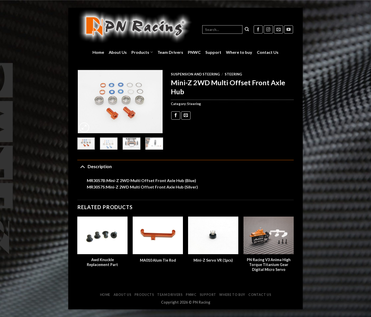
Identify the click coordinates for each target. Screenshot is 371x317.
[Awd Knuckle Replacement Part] (102, 235)
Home (98, 52)
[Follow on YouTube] (288, 29)
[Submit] (246, 29)
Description (94, 166)
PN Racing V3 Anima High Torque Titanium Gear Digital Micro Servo (269, 264)
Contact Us (268, 52)
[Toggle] (82, 166)
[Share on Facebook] (175, 115)
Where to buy (239, 52)
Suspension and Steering (195, 74)
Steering (233, 74)
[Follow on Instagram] (268, 29)
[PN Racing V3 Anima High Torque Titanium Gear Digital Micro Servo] (268, 235)
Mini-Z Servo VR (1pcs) (213, 260)
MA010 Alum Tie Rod (158, 260)
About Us (118, 52)
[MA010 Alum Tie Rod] (158, 235)
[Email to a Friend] (185, 115)
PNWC (194, 52)
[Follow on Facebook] (258, 29)
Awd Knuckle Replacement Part (102, 262)
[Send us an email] (278, 29)
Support (213, 52)
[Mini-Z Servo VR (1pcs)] (213, 235)
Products (142, 52)
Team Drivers (170, 52)
